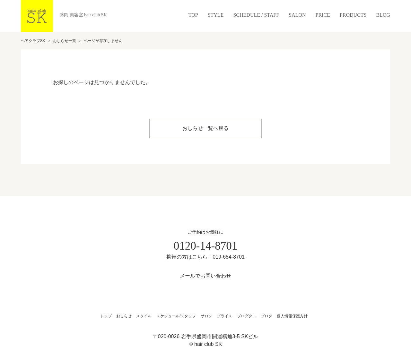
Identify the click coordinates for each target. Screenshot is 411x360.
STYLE (216, 15)
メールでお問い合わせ (205, 275)
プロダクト (246, 315)
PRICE (323, 15)
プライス (224, 315)
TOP (193, 15)
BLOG (383, 15)
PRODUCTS (353, 15)
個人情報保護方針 (292, 315)
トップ (106, 315)
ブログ (266, 315)
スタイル (144, 315)
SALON (297, 15)
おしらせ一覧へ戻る (205, 128)
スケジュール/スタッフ (176, 315)
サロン (206, 315)
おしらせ (124, 315)
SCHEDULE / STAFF (256, 15)
